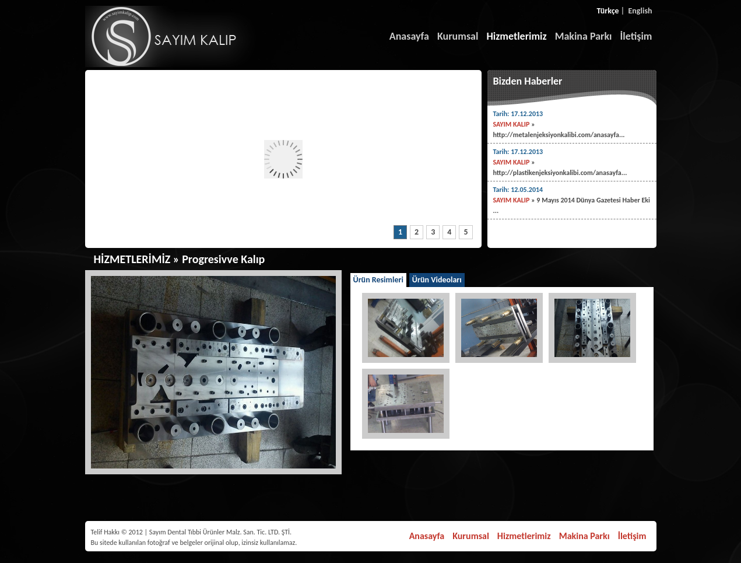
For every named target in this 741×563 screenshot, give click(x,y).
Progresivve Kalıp (223, 259)
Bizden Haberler (528, 81)
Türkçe (608, 11)
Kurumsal (458, 36)
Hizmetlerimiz (516, 36)
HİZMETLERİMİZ (132, 259)
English (640, 11)
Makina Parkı (583, 36)
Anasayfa (409, 36)
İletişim (636, 36)
